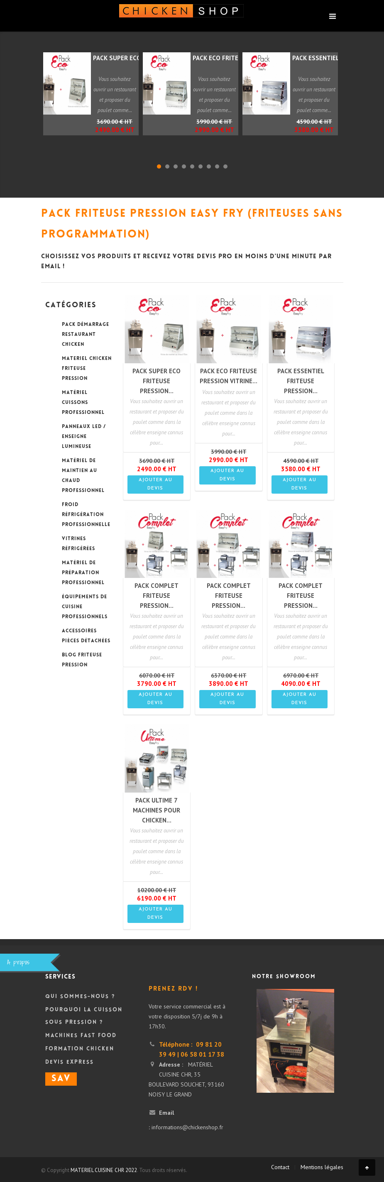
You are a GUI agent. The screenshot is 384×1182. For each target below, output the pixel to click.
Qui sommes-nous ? (80, 996)
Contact (280, 1167)
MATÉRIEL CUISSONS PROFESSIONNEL (83, 403)
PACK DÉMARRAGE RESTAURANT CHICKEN (85, 335)
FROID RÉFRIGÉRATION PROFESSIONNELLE (86, 515)
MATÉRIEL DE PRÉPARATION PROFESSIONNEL (83, 573)
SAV (61, 1079)
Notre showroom (284, 976)
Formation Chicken (79, 1049)
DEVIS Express (69, 1062)
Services (60, 977)
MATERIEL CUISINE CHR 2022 (104, 1170)
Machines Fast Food (81, 1035)
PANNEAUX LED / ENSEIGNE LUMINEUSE (84, 437)
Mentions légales (322, 1167)
